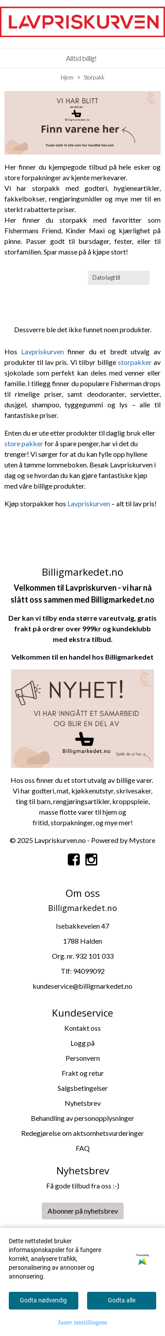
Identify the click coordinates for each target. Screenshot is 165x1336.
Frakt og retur (83, 1073)
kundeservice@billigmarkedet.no (82, 986)
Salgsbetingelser (83, 1088)
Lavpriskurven (44, 351)
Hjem (67, 77)
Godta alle (122, 1300)
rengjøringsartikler (81, 801)
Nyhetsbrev (83, 1103)
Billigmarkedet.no (122, 599)
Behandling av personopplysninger (82, 1118)
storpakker (136, 362)
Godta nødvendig (43, 1300)
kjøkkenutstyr (92, 790)
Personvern (83, 1058)
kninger (81, 822)
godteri (43, 790)
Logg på (82, 1043)
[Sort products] (119, 278)
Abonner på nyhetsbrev (83, 1211)
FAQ (83, 1148)
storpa (60, 822)
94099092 (89, 971)
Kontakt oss (82, 1028)
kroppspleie (130, 801)
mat (63, 790)
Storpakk (91, 78)
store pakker (23, 443)
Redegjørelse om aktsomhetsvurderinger (82, 1133)
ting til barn (33, 801)
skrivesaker (133, 790)
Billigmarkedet (129, 657)
